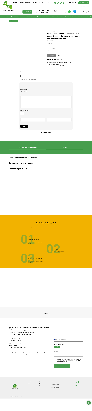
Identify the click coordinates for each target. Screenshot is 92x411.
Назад (14, 21)
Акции (40, 393)
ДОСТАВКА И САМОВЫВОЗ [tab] (27, 147)
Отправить (24, 126)
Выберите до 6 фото (24, 110)
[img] (69, 11)
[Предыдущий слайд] (21, 317)
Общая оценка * (23, 89)
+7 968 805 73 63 (44, 10)
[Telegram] (76, 394)
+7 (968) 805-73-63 (14, 350)
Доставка (29, 395)
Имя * (21, 117)
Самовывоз (30, 397)
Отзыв (21, 95)
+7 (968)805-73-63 (65, 396)
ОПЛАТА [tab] (64, 147)
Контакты (29, 401)
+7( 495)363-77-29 (65, 393)
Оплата (29, 399)
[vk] (81, 394)
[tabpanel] (46, 166)
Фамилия (48, 117)
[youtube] (76, 397)
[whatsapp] (79, 394)
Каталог (29, 393)
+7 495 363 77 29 (44, 13)
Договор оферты (42, 400)
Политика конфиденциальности (43, 398)
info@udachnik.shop (55, 12)
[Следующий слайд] (70, 317)
